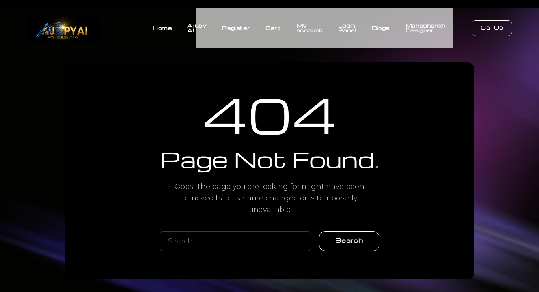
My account (310, 27)
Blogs (381, 27)
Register (236, 27)
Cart (272, 27)
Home (162, 27)
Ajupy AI (196, 27)
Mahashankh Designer (425, 27)
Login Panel (347, 27)
